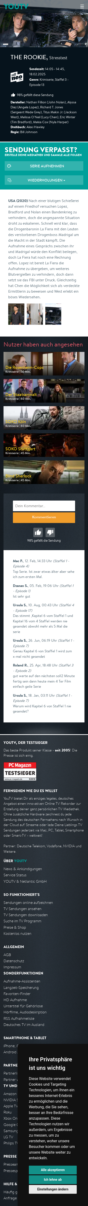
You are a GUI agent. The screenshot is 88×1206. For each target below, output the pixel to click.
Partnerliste (13, 1073)
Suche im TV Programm (22, 921)
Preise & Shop (15, 927)
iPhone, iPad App (17, 1045)
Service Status (15, 875)
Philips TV (11, 1143)
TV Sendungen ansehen (23, 908)
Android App (14, 1052)
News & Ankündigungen (23, 868)
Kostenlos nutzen (17, 933)
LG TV (8, 1136)
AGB (7, 954)
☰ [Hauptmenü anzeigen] (82, 6)
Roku (7, 1112)
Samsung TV (13, 1130)
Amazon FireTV (16, 1093)
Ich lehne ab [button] (53, 1179)
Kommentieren (44, 517)
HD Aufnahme (15, 999)
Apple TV (11, 1106)
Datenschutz (14, 960)
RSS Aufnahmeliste (19, 1018)
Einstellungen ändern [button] (53, 1189)
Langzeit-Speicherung (21, 987)
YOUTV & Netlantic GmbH (25, 881)
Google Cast (14, 1124)
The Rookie (28, 58)
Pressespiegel (14, 1170)
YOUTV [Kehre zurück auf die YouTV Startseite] (16, 6)
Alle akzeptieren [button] (53, 1170)
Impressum (12, 967)
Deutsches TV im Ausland (24, 1024)
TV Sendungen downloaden (26, 914)
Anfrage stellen (16, 1198)
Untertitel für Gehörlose (23, 1006)
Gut (38, 532)
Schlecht (50, 532)
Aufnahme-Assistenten (22, 981)
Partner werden (16, 1079)
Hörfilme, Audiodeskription (25, 1012)
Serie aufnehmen (47, 166)
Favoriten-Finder (17, 993)
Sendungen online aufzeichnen (28, 902)
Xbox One (11, 1118)
